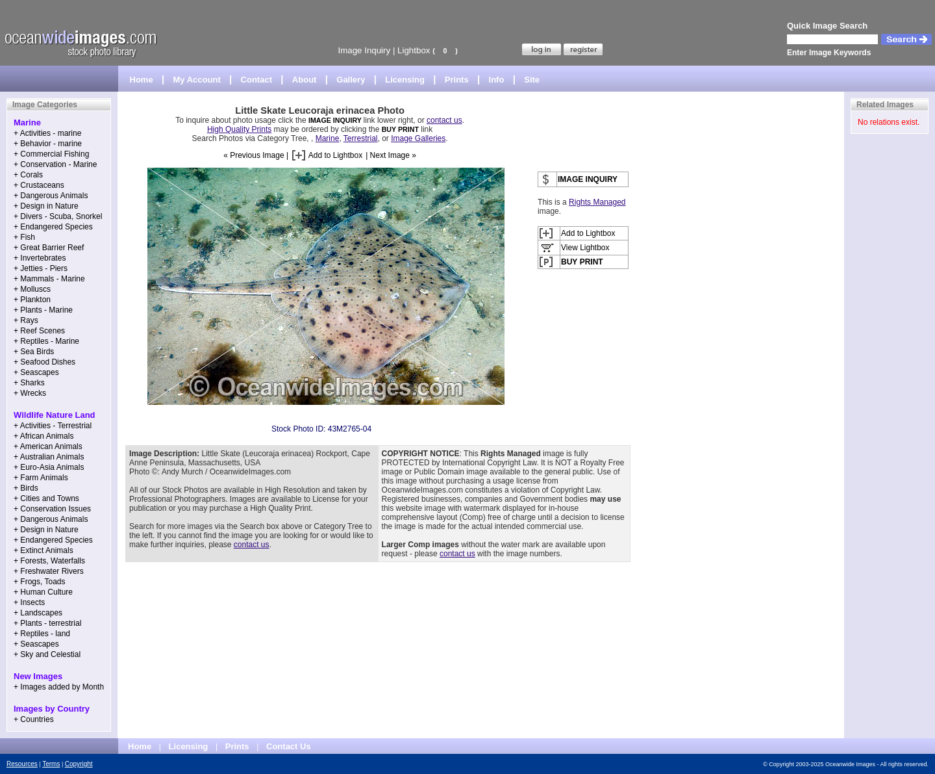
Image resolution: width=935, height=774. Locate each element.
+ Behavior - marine (48, 143)
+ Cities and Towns (46, 498)
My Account (197, 79)
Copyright (79, 764)
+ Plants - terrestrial (47, 623)
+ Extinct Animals (43, 550)
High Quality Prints (239, 129)
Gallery (350, 79)
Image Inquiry (364, 50)
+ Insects (29, 602)
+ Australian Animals (49, 456)
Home (141, 79)
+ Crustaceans (39, 185)
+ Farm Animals (41, 477)
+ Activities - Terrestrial (53, 425)
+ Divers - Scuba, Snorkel (58, 216)
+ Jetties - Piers (41, 268)
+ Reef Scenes (39, 330)
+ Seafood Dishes (44, 362)
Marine (328, 138)
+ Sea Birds (34, 351)
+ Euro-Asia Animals (49, 467)
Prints (457, 79)
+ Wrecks (30, 393)
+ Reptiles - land (42, 633)
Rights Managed (597, 202)
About (304, 79)
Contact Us (288, 746)
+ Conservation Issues (52, 508)
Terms (51, 764)
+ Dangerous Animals (51, 195)
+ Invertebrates (40, 258)
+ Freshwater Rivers (49, 571)
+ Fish (24, 237)
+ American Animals (48, 446)
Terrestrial (360, 138)
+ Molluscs (32, 289)
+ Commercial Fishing (51, 154)
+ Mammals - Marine (49, 278)
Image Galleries (418, 138)
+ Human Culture (43, 592)
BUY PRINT (400, 129)
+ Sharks (29, 382)
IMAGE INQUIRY (336, 120)
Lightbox (413, 50)
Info (497, 79)
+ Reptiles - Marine (46, 341)
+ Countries (34, 719)
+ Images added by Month (59, 686)
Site (532, 79)
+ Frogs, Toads (40, 581)
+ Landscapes (38, 612)
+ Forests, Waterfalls (49, 560)
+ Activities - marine (47, 133)
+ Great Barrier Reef (49, 247)
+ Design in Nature (46, 206)
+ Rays (26, 320)
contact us (444, 120)
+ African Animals (43, 436)
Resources (22, 764)
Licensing (405, 79)
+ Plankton (32, 299)
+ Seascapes (36, 372)
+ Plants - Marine (43, 310)
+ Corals (28, 174)
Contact (256, 79)
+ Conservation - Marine (55, 164)
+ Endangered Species (53, 226)
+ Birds (26, 488)
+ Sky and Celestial (47, 654)
